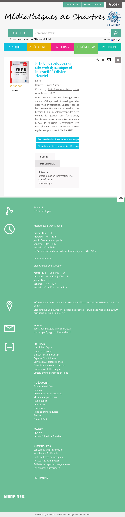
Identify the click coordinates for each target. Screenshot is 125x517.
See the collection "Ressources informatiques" (59, 139)
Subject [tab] (45, 156)
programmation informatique (54, 176)
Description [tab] (47, 163)
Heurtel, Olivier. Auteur (48, 85)
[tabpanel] (57, 177)
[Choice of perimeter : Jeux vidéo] (21, 33)
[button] (19, 71)
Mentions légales (14, 496)
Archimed (51, 514)
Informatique (45, 183)
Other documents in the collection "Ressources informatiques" (67, 146)
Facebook (39, 207)
